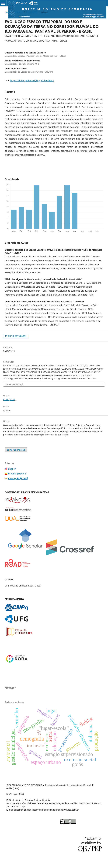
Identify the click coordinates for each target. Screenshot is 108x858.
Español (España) (17, 473)
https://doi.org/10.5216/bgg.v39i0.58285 (32, 80)
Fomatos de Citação (14, 384)
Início (7, 12)
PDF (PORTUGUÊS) (17, 336)
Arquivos (18, 12)
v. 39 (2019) (31, 12)
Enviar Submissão (16, 449)
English (12, 468)
